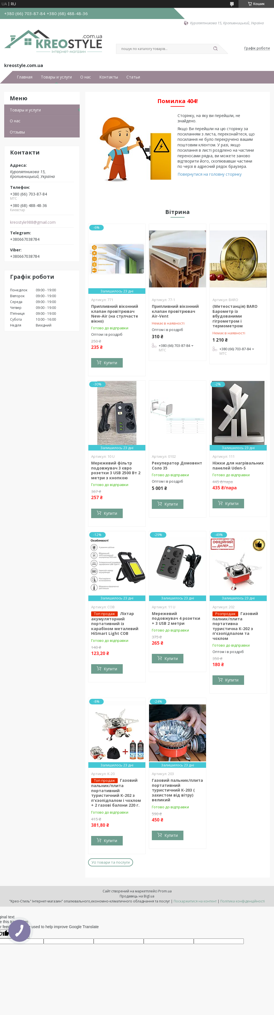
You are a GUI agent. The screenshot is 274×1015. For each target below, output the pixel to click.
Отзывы (17, 132)
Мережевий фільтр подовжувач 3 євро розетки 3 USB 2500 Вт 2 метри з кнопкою (115, 470)
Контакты (108, 77)
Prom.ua (165, 891)
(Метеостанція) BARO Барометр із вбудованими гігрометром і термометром (235, 316)
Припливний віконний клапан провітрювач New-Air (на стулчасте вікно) (114, 314)
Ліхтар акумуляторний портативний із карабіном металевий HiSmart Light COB (114, 623)
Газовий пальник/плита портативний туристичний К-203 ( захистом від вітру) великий (177, 790)
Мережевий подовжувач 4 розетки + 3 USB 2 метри (176, 618)
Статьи (133, 77)
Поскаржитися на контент (195, 901)
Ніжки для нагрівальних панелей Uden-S (238, 465)
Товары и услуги (56, 77)
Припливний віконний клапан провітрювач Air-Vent (175, 311)
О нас (85, 77)
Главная (24, 77)
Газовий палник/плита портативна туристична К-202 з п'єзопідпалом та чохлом (235, 626)
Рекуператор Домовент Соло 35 (177, 465)
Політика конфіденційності (242, 901)
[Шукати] (215, 49)
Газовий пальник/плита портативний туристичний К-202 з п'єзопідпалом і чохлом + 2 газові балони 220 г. (116, 793)
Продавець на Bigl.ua (137, 896)
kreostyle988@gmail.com (33, 222)
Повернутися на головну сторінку (210, 174)
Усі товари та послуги (110, 862)
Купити (110, 362)
